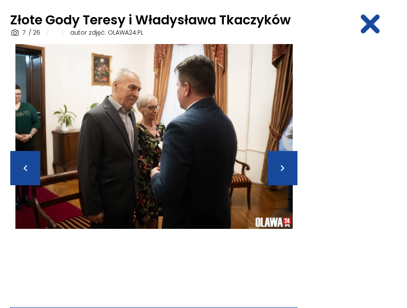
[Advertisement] (357, 172)
